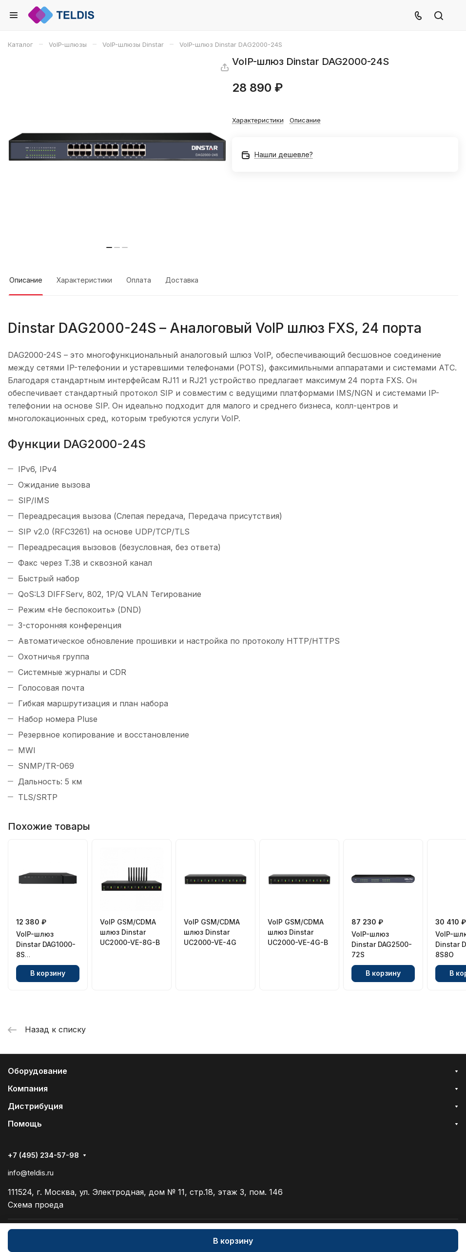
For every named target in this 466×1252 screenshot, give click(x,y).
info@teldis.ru (31, 1172)
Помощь (25, 1124)
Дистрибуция (35, 1106)
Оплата (138, 280)
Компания (28, 1088)
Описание (25, 280)
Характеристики (84, 280)
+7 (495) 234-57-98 (43, 1155)
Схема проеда (35, 1205)
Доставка (181, 280)
